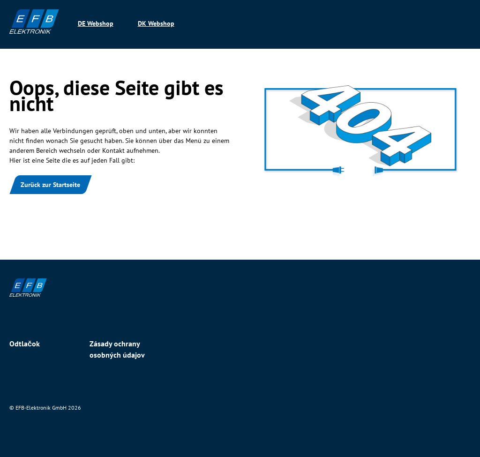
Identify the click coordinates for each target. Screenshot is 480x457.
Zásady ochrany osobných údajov (117, 349)
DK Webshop (156, 23)
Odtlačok (24, 343)
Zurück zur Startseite (50, 184)
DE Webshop (95, 23)
